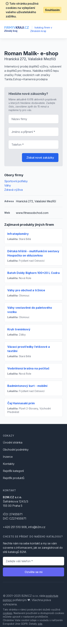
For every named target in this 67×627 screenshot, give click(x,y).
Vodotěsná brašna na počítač (28, 368)
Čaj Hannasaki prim (21, 403)
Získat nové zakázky (40, 157)
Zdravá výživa (13, 189)
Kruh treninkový (18, 329)
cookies (7, 613)
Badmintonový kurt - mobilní (27, 386)
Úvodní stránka (12, 442)
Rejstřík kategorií (13, 471)
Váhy (7, 185)
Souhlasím (52, 10)
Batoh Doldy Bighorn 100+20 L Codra (33, 273)
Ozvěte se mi (34, 572)
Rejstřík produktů (13, 478)
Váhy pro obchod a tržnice (26, 290)
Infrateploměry (18, 234)
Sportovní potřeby (16, 181)
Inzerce (8, 456)
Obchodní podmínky (16, 449)
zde (40, 623)
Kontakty (8, 464)
